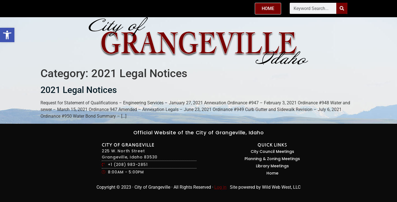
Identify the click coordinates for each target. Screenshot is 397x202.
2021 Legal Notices (78, 90)
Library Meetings (272, 166)
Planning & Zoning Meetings (272, 158)
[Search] (341, 8)
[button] (7, 35)
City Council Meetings (272, 151)
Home (272, 173)
